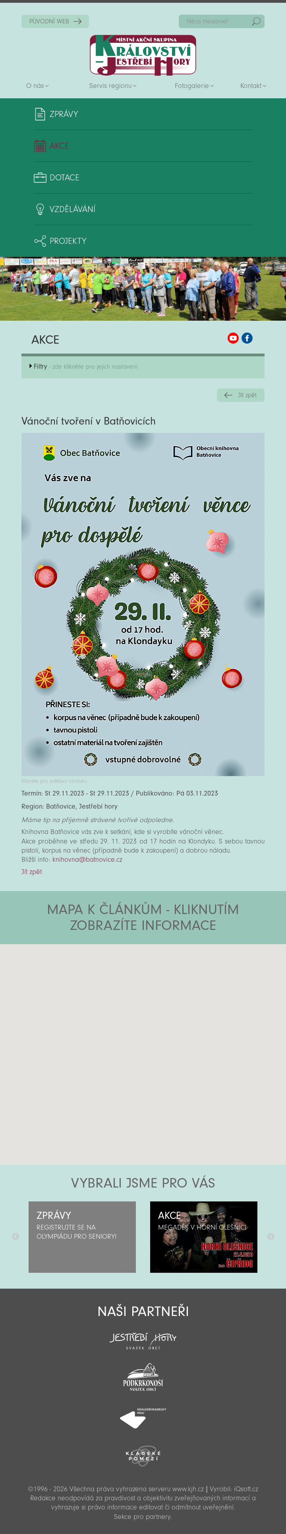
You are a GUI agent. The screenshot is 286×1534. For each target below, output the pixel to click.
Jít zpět (247, 395)
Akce (59, 146)
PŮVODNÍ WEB (49, 21)
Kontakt (250, 86)
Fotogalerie (192, 86)
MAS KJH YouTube (233, 338)
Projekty (68, 241)
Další (270, 1237)
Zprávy (64, 114)
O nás (35, 86)
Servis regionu (110, 86)
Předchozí (15, 1237)
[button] (165, 991)
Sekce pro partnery (142, 1517)
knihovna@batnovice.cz (87, 859)
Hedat (256, 21)
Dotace (64, 177)
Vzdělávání (72, 209)
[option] (82, 1237)
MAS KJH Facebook (247, 338)
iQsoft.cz (246, 1489)
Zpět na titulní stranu (143, 55)
